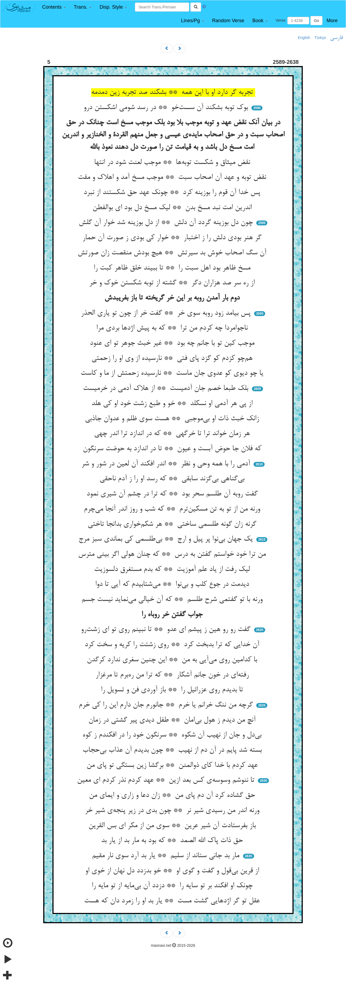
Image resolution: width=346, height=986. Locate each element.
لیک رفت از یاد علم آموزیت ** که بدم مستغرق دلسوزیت (173, 569)
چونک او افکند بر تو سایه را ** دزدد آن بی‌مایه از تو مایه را (173, 886)
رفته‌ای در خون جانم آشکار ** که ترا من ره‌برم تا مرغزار (173, 675)
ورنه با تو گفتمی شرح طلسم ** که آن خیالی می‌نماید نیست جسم (173, 599)
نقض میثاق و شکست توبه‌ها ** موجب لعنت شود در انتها (173, 162)
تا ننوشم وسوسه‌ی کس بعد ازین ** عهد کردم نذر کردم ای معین (167, 780)
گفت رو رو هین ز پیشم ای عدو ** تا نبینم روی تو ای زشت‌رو (166, 629)
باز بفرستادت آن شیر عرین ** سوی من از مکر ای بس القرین (173, 825)
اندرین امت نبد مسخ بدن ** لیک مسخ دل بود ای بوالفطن (173, 207)
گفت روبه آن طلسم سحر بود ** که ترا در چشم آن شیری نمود (173, 494)
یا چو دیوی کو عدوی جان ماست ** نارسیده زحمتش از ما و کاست (173, 373)
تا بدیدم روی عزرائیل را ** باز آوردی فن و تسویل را (173, 690)
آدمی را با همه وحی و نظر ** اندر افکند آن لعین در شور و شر (166, 464)
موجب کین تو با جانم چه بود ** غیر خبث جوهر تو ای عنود (173, 343)
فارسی (336, 38)
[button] (54, 7)
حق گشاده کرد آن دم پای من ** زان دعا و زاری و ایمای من (173, 795)
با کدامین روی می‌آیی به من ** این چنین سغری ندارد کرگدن (173, 660)
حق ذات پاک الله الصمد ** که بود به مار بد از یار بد (173, 840)
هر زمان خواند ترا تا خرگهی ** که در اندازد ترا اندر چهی (173, 433)
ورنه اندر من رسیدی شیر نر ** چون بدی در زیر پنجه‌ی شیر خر (173, 810)
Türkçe (320, 37)
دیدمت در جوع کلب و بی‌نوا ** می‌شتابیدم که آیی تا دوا (173, 584)
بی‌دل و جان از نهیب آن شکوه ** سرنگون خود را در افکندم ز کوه (173, 735)
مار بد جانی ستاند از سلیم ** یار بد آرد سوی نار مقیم (166, 856)
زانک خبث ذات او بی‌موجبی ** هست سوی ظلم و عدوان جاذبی (173, 419)
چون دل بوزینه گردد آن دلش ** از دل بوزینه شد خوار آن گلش (167, 222)
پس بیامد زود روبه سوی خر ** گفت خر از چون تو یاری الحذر (167, 313)
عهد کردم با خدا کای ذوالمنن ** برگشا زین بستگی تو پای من (173, 765)
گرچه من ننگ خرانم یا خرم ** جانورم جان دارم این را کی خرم (167, 705)
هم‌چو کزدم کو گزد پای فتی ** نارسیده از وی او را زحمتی (173, 358)
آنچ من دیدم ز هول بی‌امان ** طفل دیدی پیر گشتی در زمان (173, 720)
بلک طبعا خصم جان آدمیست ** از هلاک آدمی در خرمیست (166, 388)
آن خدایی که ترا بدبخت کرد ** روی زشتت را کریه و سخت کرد (173, 644)
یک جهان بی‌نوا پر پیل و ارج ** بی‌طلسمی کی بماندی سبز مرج (167, 539)
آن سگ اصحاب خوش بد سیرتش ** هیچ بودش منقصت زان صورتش (173, 253)
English (304, 37)
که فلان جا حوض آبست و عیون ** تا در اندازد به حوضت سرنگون (173, 449)
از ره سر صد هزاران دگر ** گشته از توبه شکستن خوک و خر (173, 283)
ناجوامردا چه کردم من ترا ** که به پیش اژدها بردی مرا (173, 328)
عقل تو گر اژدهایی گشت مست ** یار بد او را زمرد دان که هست (173, 901)
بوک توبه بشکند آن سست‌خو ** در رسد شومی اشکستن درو (167, 107)
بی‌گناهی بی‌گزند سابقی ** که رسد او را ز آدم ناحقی (173, 479)
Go (316, 20)
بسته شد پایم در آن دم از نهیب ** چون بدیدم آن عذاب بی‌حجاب (173, 750)
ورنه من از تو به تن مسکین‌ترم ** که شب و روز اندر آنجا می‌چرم (173, 509)
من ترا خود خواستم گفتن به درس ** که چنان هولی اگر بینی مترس (173, 554)
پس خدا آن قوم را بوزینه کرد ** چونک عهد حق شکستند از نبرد (173, 192)
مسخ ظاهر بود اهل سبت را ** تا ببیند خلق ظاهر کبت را (173, 268)
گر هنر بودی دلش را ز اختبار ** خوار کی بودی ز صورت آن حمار (173, 238)
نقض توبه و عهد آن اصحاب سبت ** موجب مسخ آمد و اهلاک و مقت (173, 177)
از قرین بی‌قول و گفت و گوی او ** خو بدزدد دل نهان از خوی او (173, 871)
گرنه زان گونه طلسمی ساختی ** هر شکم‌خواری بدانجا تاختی (173, 524)
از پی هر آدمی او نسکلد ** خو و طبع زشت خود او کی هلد (173, 403)
